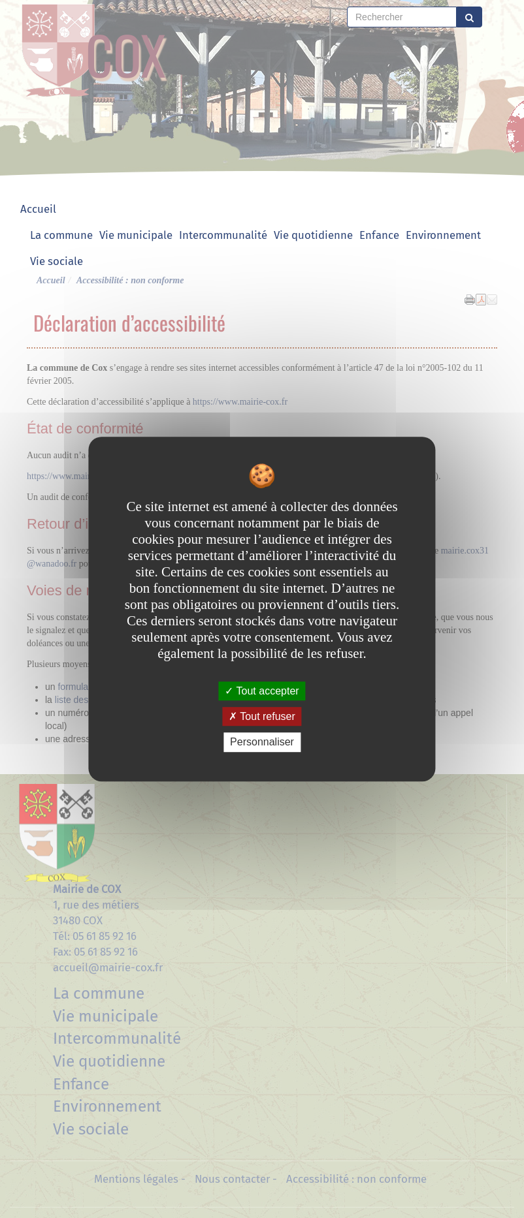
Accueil (38, 208)
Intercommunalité (223, 235)
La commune (61, 235)
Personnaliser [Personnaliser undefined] (262, 742)
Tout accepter (262, 690)
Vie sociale (56, 261)
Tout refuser (262, 716)
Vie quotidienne (313, 235)
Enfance (379, 235)
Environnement (443, 235)
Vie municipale (135, 235)
